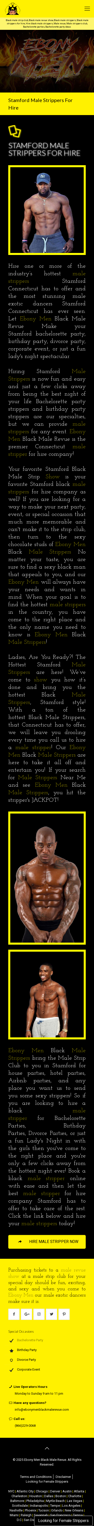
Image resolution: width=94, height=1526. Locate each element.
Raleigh (26, 1515)
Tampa (78, 1515)
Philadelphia (35, 1501)
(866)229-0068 (25, 1425)
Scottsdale (20, 1505)
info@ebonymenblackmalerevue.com (42, 1409)
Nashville (16, 1510)
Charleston (19, 1496)
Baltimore (17, 1501)
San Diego (31, 1520)
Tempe (55, 1505)
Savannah (41, 1515)
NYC (11, 1491)
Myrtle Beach (55, 1501)
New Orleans (74, 1510)
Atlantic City (25, 1491)
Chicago (42, 1491)
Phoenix (30, 1510)
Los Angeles (71, 1505)
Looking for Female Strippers (63, 1520)
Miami (14, 1515)
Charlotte (74, 1496)
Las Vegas (74, 1501)
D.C (19, 1520)
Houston (35, 1496)
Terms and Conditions (36, 1477)
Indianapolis (39, 1505)
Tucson (43, 1510)
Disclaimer (63, 1477)
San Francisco (60, 1515)
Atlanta (79, 1491)
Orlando (57, 1510)
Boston (60, 1496)
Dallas (48, 1496)
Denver (55, 1491)
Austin (67, 1491)
